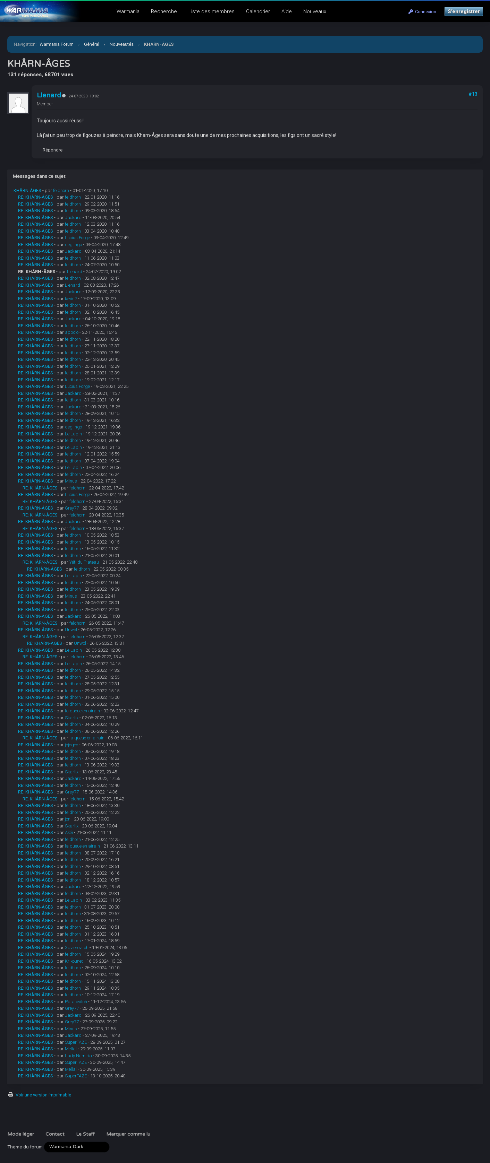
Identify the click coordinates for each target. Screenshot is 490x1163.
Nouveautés (122, 44)
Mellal (71, 1048)
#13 (473, 94)
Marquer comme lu (128, 1134)
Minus (71, 481)
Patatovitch (76, 1001)
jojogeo (71, 744)
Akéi (69, 832)
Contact (55, 1134)
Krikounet (74, 961)
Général (91, 44)
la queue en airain (82, 710)
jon (67, 819)
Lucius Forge (77, 237)
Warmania (128, 11)
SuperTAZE (76, 1042)
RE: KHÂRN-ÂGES (35, 197)
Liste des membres (211, 11)
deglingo (73, 244)
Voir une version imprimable (43, 1094)
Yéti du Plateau (84, 562)
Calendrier (258, 11)
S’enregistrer (464, 11)
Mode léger (20, 1134)
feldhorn (61, 190)
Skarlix (71, 717)
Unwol (71, 629)
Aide (286, 11)
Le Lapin (73, 433)
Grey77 (72, 508)
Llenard (49, 95)
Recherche (164, 11)
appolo (71, 332)
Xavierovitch (76, 947)
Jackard (73, 217)
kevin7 (71, 298)
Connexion (422, 11)
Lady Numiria (78, 1055)
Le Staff (85, 1134)
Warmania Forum (57, 44)
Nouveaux (314, 11)
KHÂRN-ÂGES (27, 190)
